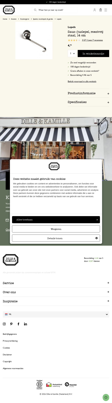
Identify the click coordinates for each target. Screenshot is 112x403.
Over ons (9, 292)
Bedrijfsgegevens (10, 334)
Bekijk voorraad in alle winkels (82, 81)
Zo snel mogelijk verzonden (83, 62)
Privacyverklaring (10, 341)
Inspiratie (10, 301)
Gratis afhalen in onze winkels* (84, 71)
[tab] (88, 93)
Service (8, 283)
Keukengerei (24, 19)
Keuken (13, 19)
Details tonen (72, 238)
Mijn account (94, 10)
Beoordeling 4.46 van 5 (81, 75)
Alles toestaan (57, 219)
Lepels (59, 19)
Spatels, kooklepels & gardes (43, 19)
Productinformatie (82, 93)
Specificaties (77, 102)
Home (5, 19)
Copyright (7, 361)
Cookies (6, 348)
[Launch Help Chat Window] (106, 397)
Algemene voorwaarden (13, 368)
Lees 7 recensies (95, 40)
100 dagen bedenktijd (80, 67)
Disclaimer (7, 355)
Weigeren (56, 229)
